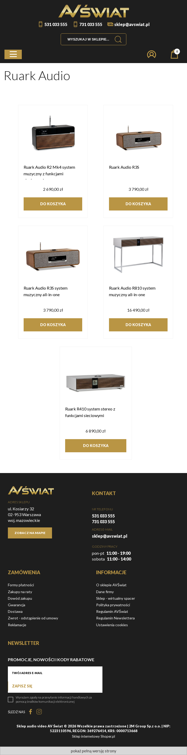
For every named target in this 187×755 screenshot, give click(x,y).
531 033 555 (55, 24)
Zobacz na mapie (29, 533)
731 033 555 (90, 24)
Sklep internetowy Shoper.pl (93, 736)
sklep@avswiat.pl (132, 24)
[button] (13, 54)
